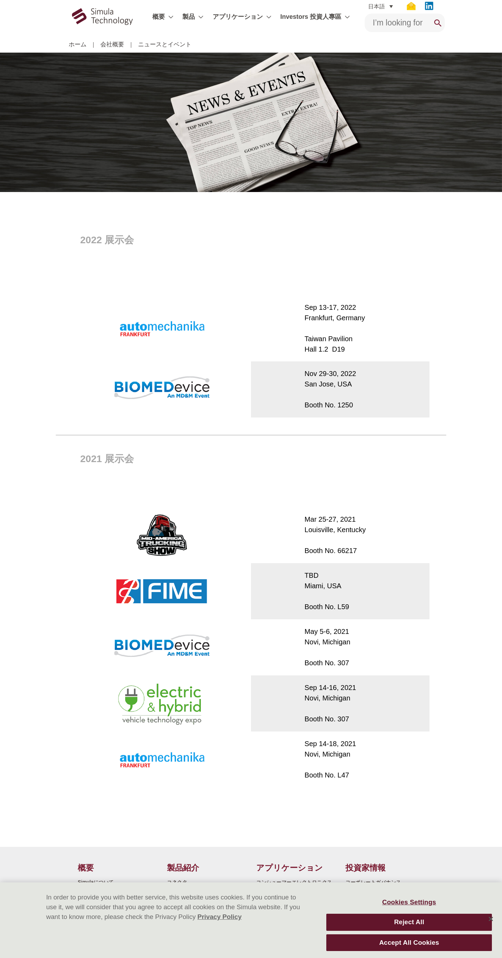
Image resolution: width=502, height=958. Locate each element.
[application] (169, 16)
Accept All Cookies (409, 942)
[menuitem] (380, 6)
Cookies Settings (409, 902)
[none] (380, 6)
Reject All (409, 922)
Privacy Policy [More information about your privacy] (219, 916)
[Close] (491, 919)
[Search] (438, 23)
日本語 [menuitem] (376, 6)
